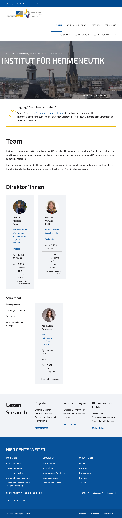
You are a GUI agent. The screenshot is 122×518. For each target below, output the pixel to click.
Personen (95, 25)
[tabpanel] (61, 70)
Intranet (111, 493)
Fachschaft (64, 35)
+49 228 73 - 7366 (15, 500)
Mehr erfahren (41, 428)
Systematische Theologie (18, 478)
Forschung (110, 25)
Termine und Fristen (52, 483)
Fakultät (57, 25)
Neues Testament (14, 468)
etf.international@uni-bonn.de (19, 239)
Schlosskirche (82, 35)
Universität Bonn (15, 4)
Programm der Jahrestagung (50, 113)
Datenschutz (94, 514)
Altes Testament (13, 463)
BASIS (85, 493)
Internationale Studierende (55, 473)
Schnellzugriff (101, 35)
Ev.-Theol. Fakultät (10, 54)
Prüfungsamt (85, 473)
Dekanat (83, 468)
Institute (34, 54)
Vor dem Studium (51, 463)
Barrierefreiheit (109, 514)
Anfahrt (82, 483)
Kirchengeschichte (14, 473)
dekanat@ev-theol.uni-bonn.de (24, 493)
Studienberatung (50, 478)
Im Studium (48, 468)
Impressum (82, 514)
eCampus (98, 493)
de (37, 4)
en (42, 4)
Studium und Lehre (76, 25)
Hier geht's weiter (25, 449)
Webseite (17, 249)
